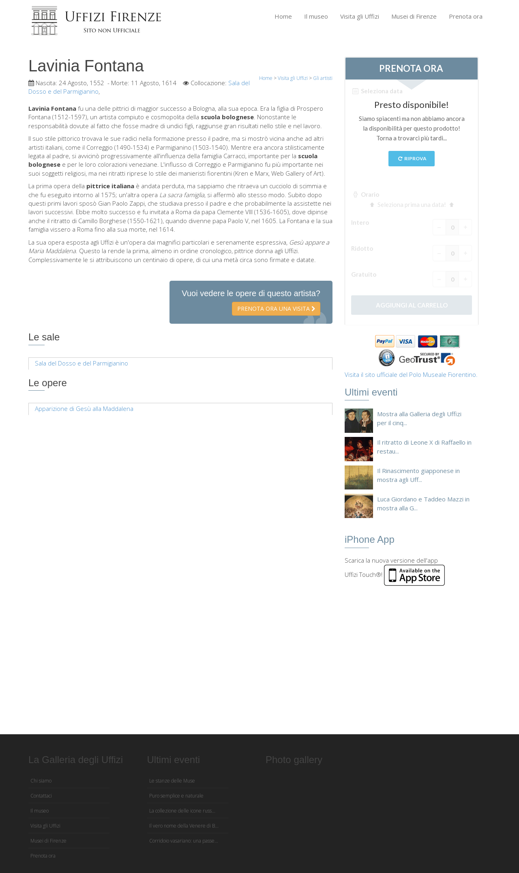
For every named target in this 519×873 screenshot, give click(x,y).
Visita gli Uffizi (359, 16)
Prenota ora (466, 16)
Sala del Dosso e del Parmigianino (81, 363)
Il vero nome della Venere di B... (184, 825)
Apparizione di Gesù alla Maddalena (84, 408)
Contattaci (41, 795)
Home (283, 16)
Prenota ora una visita (276, 308)
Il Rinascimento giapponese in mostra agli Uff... (418, 475)
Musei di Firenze (414, 16)
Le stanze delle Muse (172, 780)
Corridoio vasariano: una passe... (183, 840)
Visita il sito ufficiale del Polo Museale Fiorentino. (411, 374)
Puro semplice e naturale (176, 795)
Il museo (316, 16)
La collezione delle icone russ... (182, 810)
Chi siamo (40, 780)
